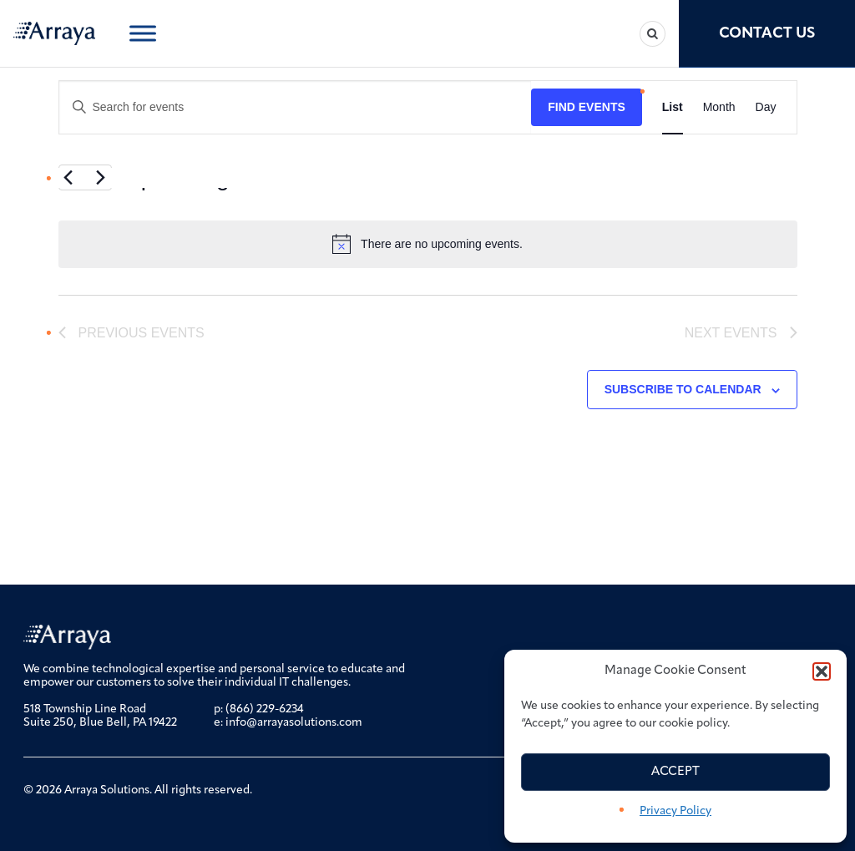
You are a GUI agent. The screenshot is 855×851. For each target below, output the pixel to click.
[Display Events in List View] (672, 107)
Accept (675, 772)
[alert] (427, 243)
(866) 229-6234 (264, 709)
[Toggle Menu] (142, 33)
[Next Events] (101, 178)
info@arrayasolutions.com (293, 723)
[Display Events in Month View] (719, 107)
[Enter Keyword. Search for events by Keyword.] (295, 107)
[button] (821, 671)
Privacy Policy (675, 811)
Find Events (586, 107)
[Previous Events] (68, 178)
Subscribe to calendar (683, 389)
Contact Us (767, 34)
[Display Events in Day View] (766, 107)
